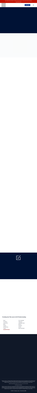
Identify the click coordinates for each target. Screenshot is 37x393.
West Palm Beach (21, 328)
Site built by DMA (23, 390)
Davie (4, 320)
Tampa (4, 328)
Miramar (19, 324)
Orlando (4, 325)
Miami (4, 324)
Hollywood (20, 321)
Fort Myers (5, 321)
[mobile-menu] (33, 5)
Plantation (20, 325)
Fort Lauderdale (21, 320)
